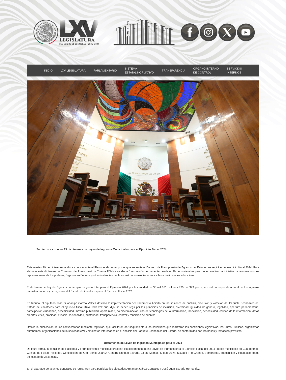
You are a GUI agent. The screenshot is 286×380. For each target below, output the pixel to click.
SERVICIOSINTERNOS (234, 70)
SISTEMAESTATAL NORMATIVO (139, 70)
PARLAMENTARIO (105, 70)
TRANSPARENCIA (173, 70)
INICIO (48, 70)
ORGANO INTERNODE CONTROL (206, 70)
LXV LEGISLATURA (73, 70)
